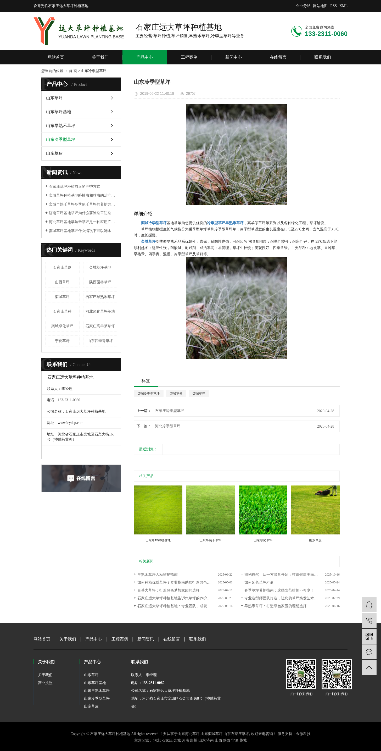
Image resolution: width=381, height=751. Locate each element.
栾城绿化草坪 (62, 326)
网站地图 (320, 6)
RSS (333, 6)
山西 (218, 740)
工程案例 (189, 57)
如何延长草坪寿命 (259, 582)
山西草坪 (62, 282)
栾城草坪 (62, 297)
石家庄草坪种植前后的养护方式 (74, 187)
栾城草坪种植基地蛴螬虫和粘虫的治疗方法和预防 (83, 195)
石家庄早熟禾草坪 (100, 297)
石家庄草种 (62, 311)
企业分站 (303, 6)
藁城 (243, 740)
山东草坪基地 (58, 111)
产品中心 (144, 57)
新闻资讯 (145, 639)
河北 (157, 740)
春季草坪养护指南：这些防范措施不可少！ (279, 590)
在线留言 (278, 57)
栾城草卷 (176, 393)
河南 (185, 740)
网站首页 (55, 57)
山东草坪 (54, 98)
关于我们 (100, 57)
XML (343, 6)
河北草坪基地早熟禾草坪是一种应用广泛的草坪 (83, 222)
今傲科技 (303, 734)
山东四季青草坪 (100, 341)
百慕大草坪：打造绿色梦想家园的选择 (168, 590)
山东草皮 (54, 153)
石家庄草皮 (62, 267)
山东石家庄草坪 (236, 734)
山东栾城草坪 (212, 734)
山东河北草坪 (189, 734)
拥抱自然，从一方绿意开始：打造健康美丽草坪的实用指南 (292, 575)
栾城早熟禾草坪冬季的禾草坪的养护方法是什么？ (83, 204)
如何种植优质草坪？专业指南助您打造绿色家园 (175, 582)
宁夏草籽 (62, 341)
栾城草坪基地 (100, 267)
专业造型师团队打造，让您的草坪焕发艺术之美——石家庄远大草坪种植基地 (292, 598)
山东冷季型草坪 (60, 139)
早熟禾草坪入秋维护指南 (157, 575)
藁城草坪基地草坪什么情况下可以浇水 (80, 231)
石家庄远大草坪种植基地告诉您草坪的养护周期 (175, 598)
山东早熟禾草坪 (60, 125)
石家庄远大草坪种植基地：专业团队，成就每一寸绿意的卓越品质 (185, 606)
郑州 (193, 740)
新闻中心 (233, 57)
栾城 (177, 740)
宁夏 (235, 740)
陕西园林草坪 (100, 282)
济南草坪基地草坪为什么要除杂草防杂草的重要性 (83, 213)
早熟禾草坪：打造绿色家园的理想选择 (275, 606)
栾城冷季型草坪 (149, 393)
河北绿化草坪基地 (100, 311)
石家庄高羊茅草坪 (100, 326)
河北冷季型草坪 (168, 426)
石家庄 (167, 740)
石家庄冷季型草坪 (169, 411)
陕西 (226, 740)
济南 (210, 740)
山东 (202, 740)
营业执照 (45, 683)
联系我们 (322, 57)
